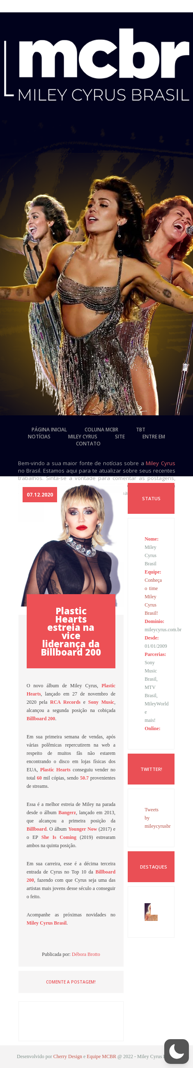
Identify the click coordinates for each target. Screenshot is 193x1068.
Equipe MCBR (101, 1056)
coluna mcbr (101, 429)
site (120, 436)
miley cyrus (82, 436)
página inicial (49, 429)
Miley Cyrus (160, 463)
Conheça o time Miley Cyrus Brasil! (153, 596)
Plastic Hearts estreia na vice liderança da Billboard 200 (71, 631)
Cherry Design (67, 1056)
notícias (39, 436)
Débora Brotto (86, 954)
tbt (140, 429)
